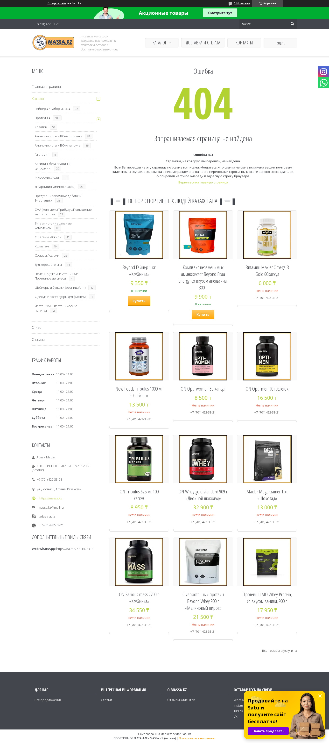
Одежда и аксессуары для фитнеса (60, 296)
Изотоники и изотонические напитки (56, 308)
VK (236, 716)
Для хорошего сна (48, 264)
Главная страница (46, 86)
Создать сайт (57, 3)
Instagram (241, 705)
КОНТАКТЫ (244, 42)
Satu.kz (186, 734)
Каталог (38, 98)
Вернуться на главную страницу (203, 182)
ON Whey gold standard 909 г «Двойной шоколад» (203, 495)
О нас (36, 327)
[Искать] (292, 24)
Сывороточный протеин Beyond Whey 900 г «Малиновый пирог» (203, 601)
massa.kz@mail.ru (51, 507)
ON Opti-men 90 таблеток (267, 388)
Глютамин (42, 154)
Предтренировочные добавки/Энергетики (58, 198)
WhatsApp (241, 700)
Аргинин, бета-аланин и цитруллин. (52, 165)
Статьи (106, 700)
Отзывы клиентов (181, 700)
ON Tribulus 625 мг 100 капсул (139, 495)
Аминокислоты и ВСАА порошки (58, 136)
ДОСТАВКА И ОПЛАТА (203, 42)
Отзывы (38, 339)
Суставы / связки (47, 255)
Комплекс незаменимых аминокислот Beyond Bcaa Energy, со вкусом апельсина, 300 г (203, 277)
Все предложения (48, 700)
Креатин (41, 127)
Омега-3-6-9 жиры (48, 237)
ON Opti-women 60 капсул (203, 388)
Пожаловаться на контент (197, 738)
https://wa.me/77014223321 (75, 549)
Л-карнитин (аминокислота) (55, 186)
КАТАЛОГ (160, 42)
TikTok (238, 711)
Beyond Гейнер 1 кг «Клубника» (139, 270)
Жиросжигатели (47, 177)
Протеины (42, 118)
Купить (139, 301)
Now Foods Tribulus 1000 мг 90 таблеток (139, 392)
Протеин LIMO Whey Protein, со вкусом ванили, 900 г (267, 597)
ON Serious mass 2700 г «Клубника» (139, 597)
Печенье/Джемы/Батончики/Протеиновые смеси (56, 276)
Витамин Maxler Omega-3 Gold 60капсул (267, 270)
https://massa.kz (50, 498)
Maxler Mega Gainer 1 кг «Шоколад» (267, 495)
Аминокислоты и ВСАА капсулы (58, 145)
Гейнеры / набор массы (52, 108)
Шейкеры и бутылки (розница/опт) (60, 287)
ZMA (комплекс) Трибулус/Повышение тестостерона (63, 211)
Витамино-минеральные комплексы (53, 225)
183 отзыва (242, 3)
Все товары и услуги (277, 650)
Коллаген (42, 246)
